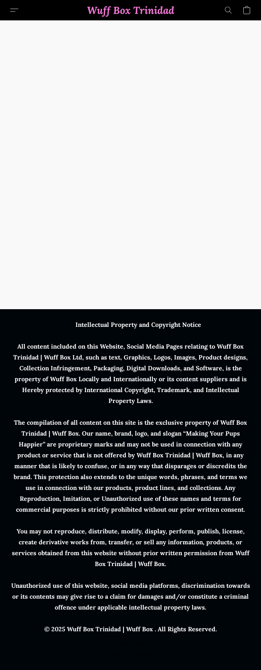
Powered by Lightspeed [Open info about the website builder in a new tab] (131, 655)
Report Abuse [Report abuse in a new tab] (130, 643)
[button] (130, 10)
